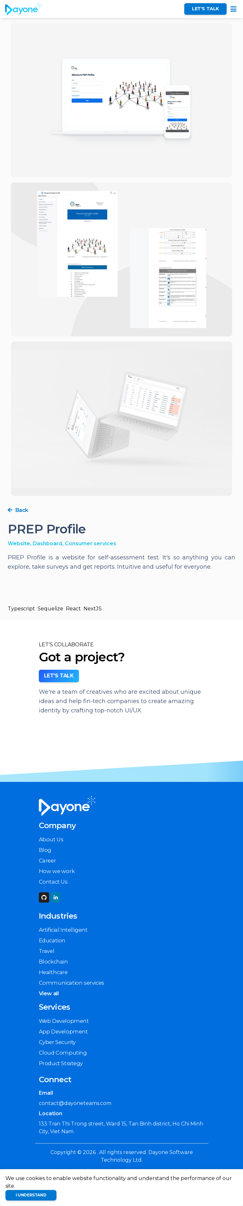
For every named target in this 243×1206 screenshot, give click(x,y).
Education (52, 940)
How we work (57, 871)
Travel (47, 951)
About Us (51, 839)
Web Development (64, 1021)
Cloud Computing (63, 1052)
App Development (63, 1031)
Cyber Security (57, 1042)
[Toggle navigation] (233, 9)
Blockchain (53, 961)
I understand (31, 1195)
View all (49, 993)
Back (18, 510)
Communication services (71, 983)
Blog (45, 850)
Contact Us (53, 882)
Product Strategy (61, 1063)
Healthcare (53, 972)
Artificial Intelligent (63, 930)
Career (47, 860)
